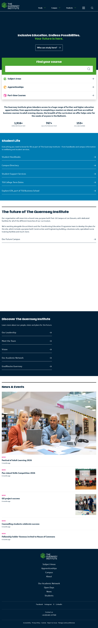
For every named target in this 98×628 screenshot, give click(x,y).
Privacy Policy (36, 623)
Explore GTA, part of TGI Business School (20, 191)
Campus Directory (10, 165)
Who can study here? (49, 47)
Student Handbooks (11, 157)
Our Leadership (9, 332)
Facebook (39, 604)
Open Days (49, 587)
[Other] (83, 8)
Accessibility (27, 623)
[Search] (92, 8)
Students (71, 8)
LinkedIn (59, 604)
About (49, 576)
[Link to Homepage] (49, 556)
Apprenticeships (49, 568)
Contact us (49, 612)
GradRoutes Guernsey (12, 366)
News (49, 591)
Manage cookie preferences (66, 623)
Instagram (48, 604)
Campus (56, 8)
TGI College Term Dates (12, 182)
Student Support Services (14, 174)
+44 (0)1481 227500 (49, 615)
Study (42, 8)
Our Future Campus (11, 239)
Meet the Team (9, 341)
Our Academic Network (12, 358)
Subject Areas (49, 564)
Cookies (43, 623)
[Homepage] (10, 5)
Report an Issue (52, 623)
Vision (5, 349)
